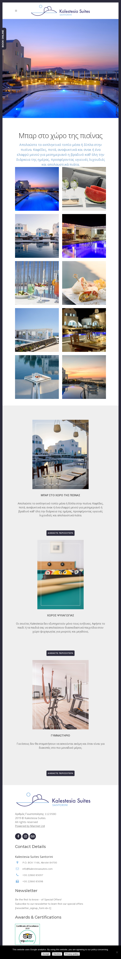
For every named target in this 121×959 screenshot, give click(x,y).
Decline (57, 954)
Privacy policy (72, 954)
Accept (45, 954)
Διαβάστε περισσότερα (60, 624)
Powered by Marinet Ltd (30, 826)
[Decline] (117, 952)
